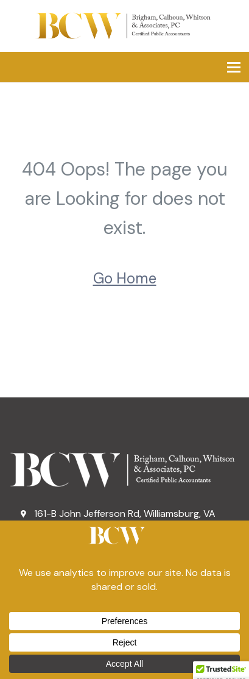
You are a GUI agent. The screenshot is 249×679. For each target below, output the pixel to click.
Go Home (124, 278)
